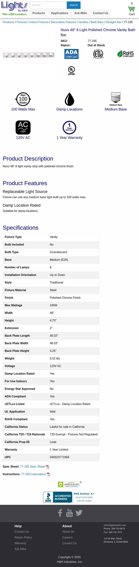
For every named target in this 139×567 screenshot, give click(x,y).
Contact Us (100, 13)
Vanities (83, 22)
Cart (132, 14)
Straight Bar (113, 22)
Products (38, 13)
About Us (68, 531)
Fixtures (21, 22)
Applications (59, 13)
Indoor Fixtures (39, 22)
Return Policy (23, 537)
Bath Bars (97, 22)
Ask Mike (80, 13)
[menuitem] (39, 13)
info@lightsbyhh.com (115, 525)
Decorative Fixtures (63, 22)
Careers (67, 537)
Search (74, 5)
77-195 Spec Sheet (34, 466)
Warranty (20, 543)
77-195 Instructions (35, 474)
